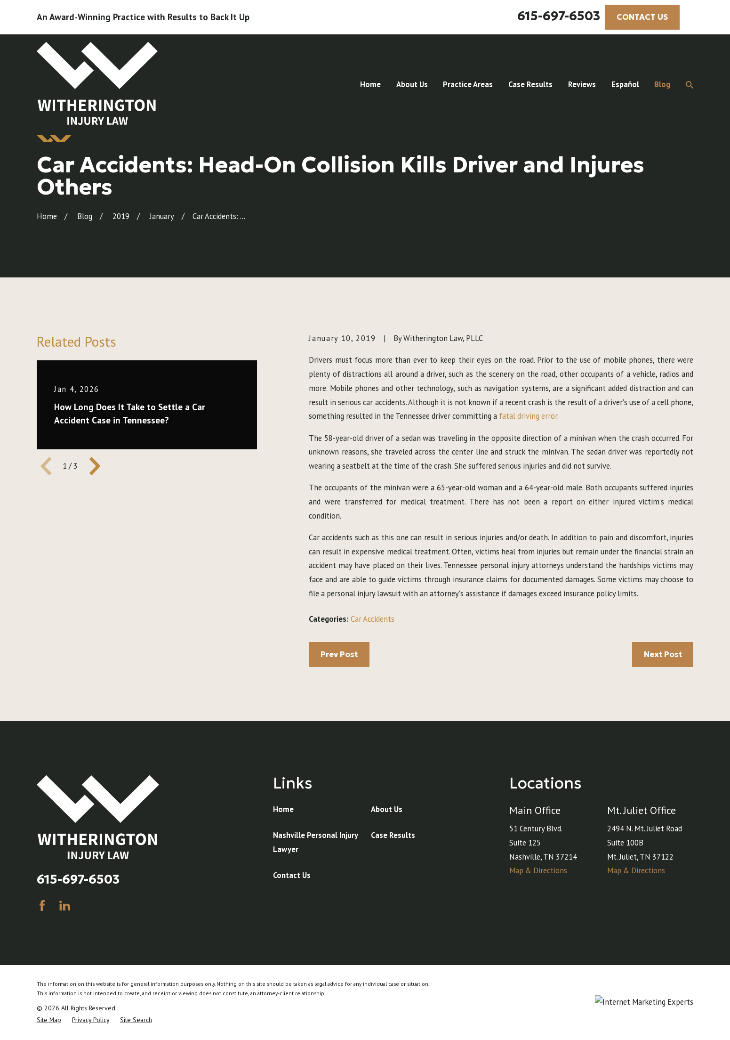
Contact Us (292, 875)
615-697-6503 (558, 16)
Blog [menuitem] (662, 84)
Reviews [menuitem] (582, 84)
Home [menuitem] (370, 84)
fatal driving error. (529, 416)
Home (283, 809)
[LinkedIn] (64, 905)
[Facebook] (42, 905)
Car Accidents (372, 619)
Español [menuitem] (625, 84)
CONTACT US (642, 17)
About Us (386, 809)
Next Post (663, 654)
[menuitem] (49, 1020)
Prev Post (339, 654)
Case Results (393, 835)
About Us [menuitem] (412, 84)
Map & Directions (538, 870)
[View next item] (95, 466)
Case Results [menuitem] (530, 84)
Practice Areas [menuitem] (468, 84)
